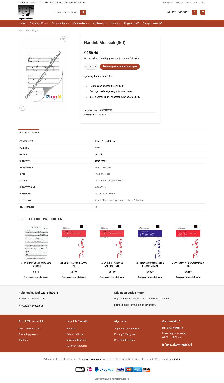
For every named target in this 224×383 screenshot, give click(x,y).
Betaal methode (74, 334)
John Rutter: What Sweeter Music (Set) (188, 264)
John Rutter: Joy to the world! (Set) (74, 264)
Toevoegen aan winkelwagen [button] (36, 277)
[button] (98, 76)
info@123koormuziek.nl (31, 305)
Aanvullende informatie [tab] (28, 132)
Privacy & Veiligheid (125, 334)
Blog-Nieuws (191, 2)
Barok (97, 147)
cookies (176, 359)
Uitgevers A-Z (131, 23)
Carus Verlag (100, 161)
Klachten (23, 340)
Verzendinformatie (76, 340)
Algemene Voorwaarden (127, 328)
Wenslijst (179, 2)
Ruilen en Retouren (76, 345)
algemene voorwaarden (92, 359)
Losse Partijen (32, 31)
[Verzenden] (83, 12)
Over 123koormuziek (29, 328)
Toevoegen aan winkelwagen (120, 66)
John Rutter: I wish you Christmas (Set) (112, 264)
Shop (23, 23)
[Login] (194, 12)
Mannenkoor (81, 23)
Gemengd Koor (39, 23)
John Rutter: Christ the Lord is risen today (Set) (150, 264)
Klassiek (98, 154)
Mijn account (167, 2)
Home (20, 31)
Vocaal (115, 23)
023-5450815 (50, 292)
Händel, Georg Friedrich (105, 141)
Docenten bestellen (124, 340)
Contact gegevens (28, 334)
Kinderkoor (100, 23)
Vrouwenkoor (60, 23)
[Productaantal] (90, 67)
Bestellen (71, 328)
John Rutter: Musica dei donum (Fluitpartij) (36, 264)
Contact (202, 2)
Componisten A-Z (152, 23)
